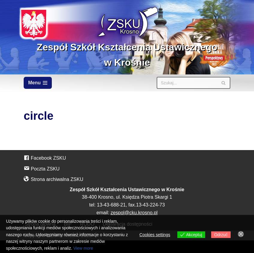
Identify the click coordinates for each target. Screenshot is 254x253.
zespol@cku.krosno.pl (134, 212)
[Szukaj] (187, 83)
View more (83, 248)
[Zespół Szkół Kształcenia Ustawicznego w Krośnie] (127, 37)
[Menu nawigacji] (38, 83)
